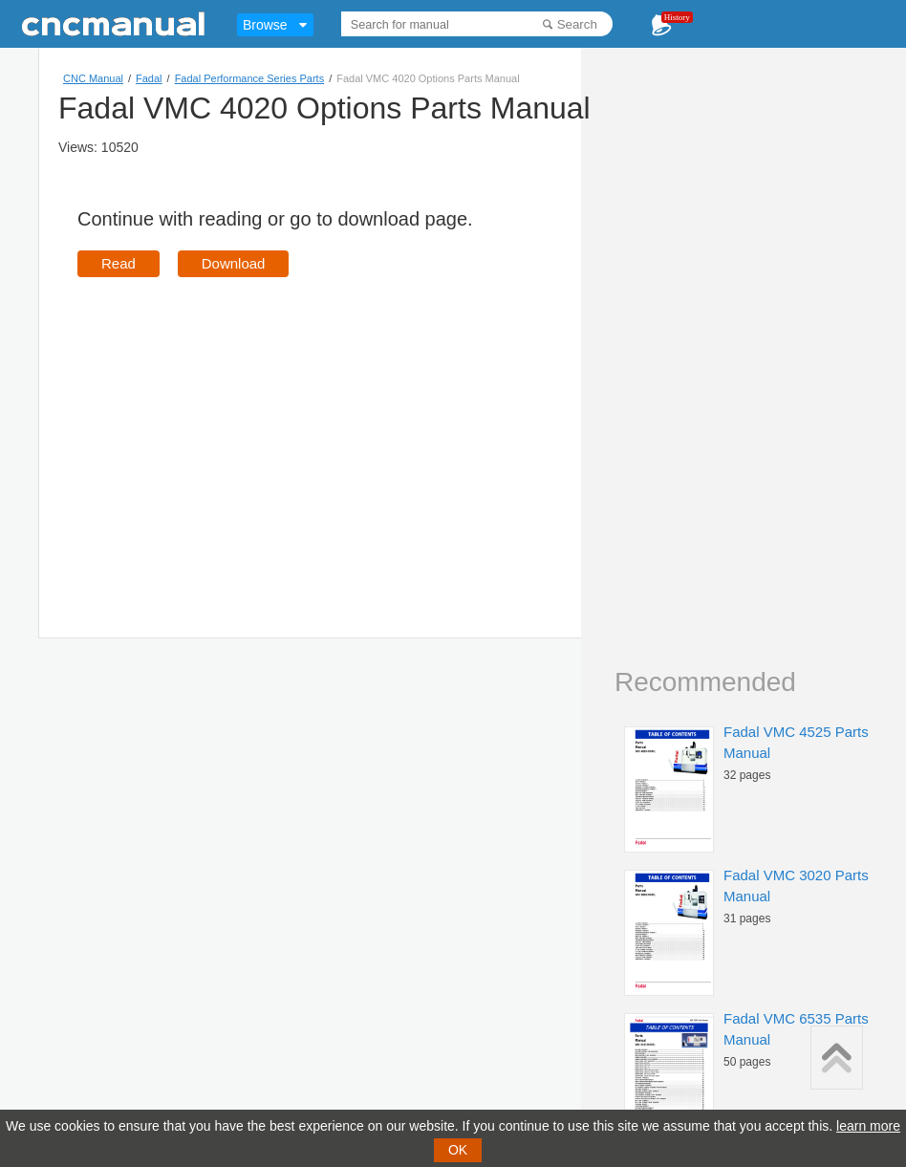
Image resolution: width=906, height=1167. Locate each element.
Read (118, 263)
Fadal (149, 78)
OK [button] (457, 1149)
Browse (265, 24)
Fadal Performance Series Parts (250, 78)
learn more (868, 1126)
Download (234, 263)
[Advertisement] (238, 430)
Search (577, 24)
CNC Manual (93, 78)
